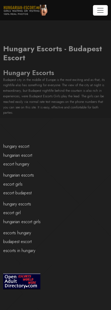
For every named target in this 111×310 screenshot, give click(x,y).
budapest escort (17, 242)
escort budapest (17, 193)
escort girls (13, 184)
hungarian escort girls (22, 222)
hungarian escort (17, 155)
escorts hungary (17, 233)
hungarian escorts (18, 175)
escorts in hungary (19, 251)
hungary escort (16, 146)
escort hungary (16, 164)
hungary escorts (17, 204)
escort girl (12, 213)
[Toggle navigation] (100, 10)
